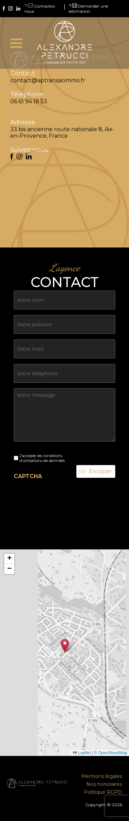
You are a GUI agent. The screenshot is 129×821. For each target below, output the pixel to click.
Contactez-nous (40, 8)
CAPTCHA (28, 476)
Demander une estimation (88, 8)
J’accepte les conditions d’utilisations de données (42, 458)
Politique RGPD (103, 792)
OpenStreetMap (112, 752)
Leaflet (81, 752)
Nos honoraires (104, 784)
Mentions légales (101, 776)
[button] (65, 646)
